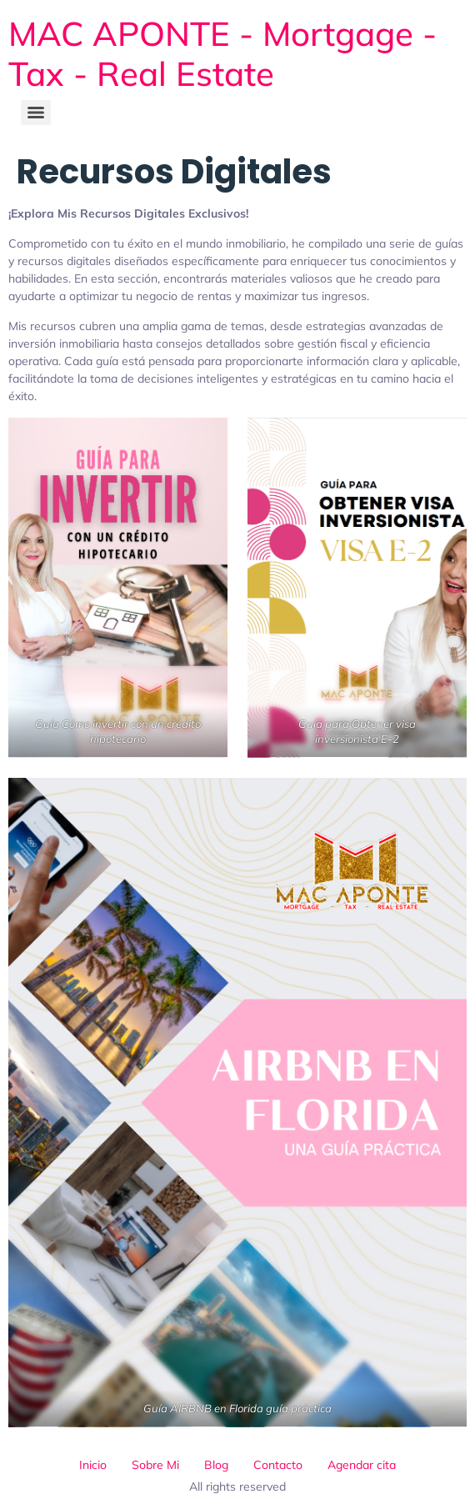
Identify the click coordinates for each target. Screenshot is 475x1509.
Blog (216, 1464)
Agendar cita (362, 1464)
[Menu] (36, 112)
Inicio (93, 1464)
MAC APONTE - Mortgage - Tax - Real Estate (222, 53)
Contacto (277, 1464)
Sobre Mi (155, 1464)
